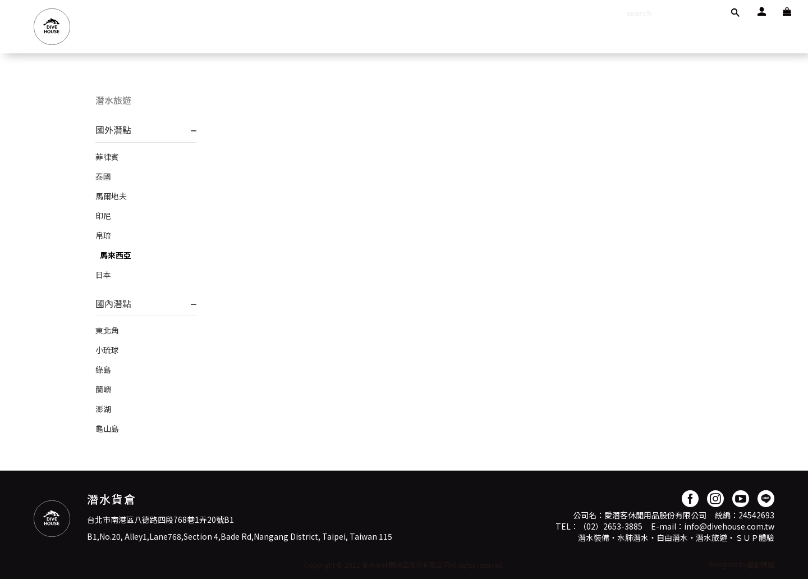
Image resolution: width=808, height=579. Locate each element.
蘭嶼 (103, 389)
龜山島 (107, 428)
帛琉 (103, 235)
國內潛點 (113, 303)
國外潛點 (113, 129)
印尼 (103, 215)
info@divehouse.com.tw (729, 526)
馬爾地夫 (111, 196)
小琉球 (107, 349)
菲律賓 (107, 156)
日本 (103, 274)
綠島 (103, 369)
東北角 (107, 330)
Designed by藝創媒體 (742, 564)
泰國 (103, 176)
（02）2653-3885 (610, 526)
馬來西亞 (115, 255)
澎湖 (103, 408)
